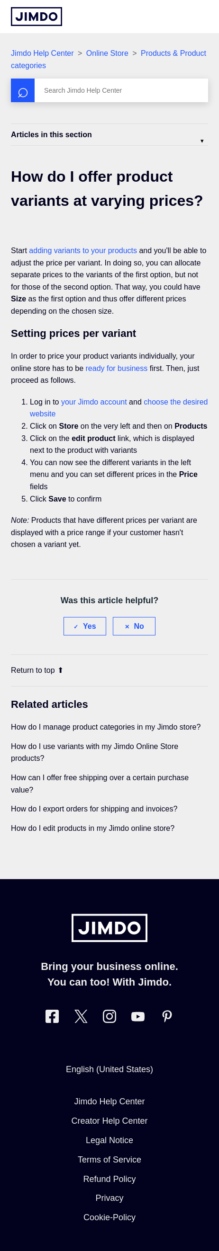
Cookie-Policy (109, 1217)
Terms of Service (109, 1159)
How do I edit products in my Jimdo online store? (92, 828)
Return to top (37, 670)
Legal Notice (109, 1140)
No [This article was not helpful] (139, 626)
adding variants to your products (83, 251)
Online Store (107, 53)
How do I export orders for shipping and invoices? (94, 809)
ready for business (117, 368)
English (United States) (109, 1069)
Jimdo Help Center (42, 53)
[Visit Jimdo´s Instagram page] (109, 1018)
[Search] (109, 90)
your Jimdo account (94, 402)
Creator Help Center (109, 1121)
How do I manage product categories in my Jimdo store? (106, 727)
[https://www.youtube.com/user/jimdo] (138, 1018)
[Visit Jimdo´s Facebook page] (52, 1018)
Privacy (109, 1198)
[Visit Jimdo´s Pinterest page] (166, 1018)
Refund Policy (109, 1179)
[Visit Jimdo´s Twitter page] (81, 1018)
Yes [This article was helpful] (89, 626)
